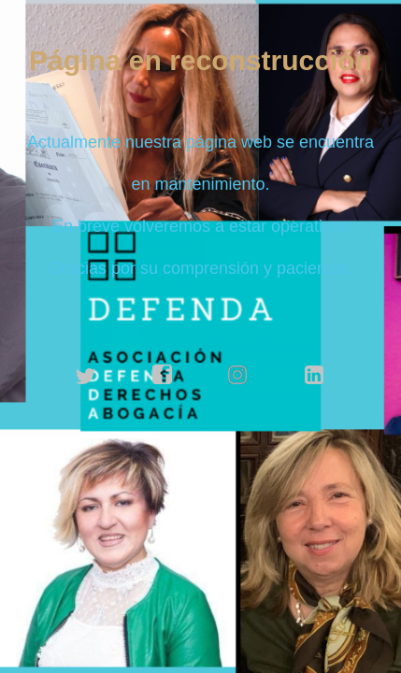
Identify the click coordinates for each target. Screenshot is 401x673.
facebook (162, 375)
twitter (86, 375)
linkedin (315, 375)
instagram (238, 375)
